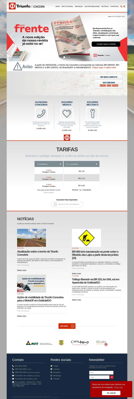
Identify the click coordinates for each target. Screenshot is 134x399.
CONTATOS (114, 6)
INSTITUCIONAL (67, 6)
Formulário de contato (26, 376)
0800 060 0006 (26, 372)
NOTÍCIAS (105, 6)
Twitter (54, 366)
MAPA (58, 6)
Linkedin (55, 369)
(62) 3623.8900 (19, 366)
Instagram (56, 372)
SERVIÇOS (79, 6)
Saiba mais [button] (118, 387)
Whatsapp (56, 376)
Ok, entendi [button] (111, 393)
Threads (55, 379)
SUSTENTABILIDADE (91, 6)
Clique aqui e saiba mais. (104, 67)
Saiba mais (41, 128)
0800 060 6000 (21, 369)
